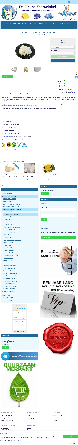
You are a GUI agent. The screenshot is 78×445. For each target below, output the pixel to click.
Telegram (29, 428)
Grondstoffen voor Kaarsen (9, 265)
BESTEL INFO (20, 23)
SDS (2, 149)
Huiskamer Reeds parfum (9, 278)
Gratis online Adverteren (58, 417)
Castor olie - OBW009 (49, 175)
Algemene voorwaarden (6, 415)
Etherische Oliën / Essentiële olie (12, 227)
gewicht (53, 44)
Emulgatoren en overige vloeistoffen (12, 240)
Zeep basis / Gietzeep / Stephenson (11, 204)
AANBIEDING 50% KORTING (9, 199)
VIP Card (29, 415)
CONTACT (42, 27)
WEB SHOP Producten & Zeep (9, 196)
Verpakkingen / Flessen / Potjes (10, 276)
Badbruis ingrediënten (9, 250)
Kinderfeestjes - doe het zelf (10, 281)
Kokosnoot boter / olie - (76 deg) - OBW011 (29, 175)
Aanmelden (5, 347)
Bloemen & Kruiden (8, 242)
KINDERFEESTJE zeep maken (8, 288)
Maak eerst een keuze (63, 56)
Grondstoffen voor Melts (9, 263)
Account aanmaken (46, 237)
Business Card (30, 418)
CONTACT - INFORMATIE (7, 300)
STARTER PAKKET (48, 23)
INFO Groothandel (57, 415)
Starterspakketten (8, 212)
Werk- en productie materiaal (10, 273)
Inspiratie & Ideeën (6, 295)
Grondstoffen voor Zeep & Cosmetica (12, 209)
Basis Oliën (8, 219)
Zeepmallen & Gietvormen (9, 271)
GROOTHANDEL (12, 23)
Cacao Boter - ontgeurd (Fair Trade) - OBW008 (9, 175)
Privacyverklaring (5, 417)
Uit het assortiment (8, 258)
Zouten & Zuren (8, 247)
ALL (8, 149)
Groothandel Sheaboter (7, 136)
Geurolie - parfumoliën (9, 229)
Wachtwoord (44, 213)
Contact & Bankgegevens (7, 420)
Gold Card (29, 417)
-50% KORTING (8, 217)
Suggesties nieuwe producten (11, 255)
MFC (12, 149)
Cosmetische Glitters (9, 253)
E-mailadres (44, 207)
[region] (29, 439)
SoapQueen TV (4, 428)
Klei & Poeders (7, 245)
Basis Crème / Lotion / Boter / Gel (11, 206)
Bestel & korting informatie (7, 418)
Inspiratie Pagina (5, 429)
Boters (7, 222)
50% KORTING (28, 23)
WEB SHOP (5, 23)
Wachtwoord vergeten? (46, 222)
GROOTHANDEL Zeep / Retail (9, 286)
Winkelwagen (45, 193)
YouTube (29, 429)
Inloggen (44, 219)
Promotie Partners (57, 420)
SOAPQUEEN (36, 27)
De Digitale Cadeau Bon (8, 283)
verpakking (54, 50)
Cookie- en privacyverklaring (21, 441)
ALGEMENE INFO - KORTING (8, 297)
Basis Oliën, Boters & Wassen (11, 214)
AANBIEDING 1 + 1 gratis (9, 201)
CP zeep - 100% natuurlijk (9, 268)
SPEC (5, 149)
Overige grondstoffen (9, 237)
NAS (15, 149)
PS (10, 149)
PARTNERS (71, 23)
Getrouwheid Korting (58, 418)
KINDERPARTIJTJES (57, 23)
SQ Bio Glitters (7, 235)
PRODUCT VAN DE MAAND (37, 23)
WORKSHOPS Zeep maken (8, 291)
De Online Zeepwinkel (7, 193)
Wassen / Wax (8, 224)
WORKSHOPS (65, 23)
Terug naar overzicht (7, 76)
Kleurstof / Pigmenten (9, 232)
